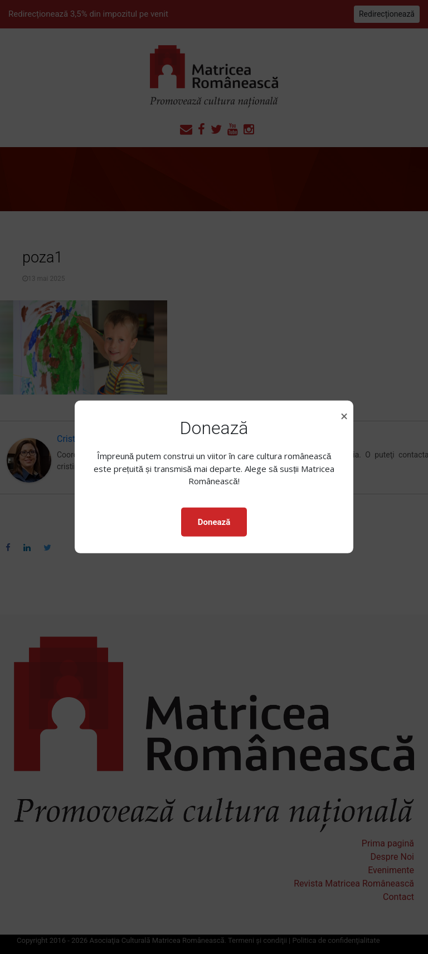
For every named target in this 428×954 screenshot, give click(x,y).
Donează (214, 522)
